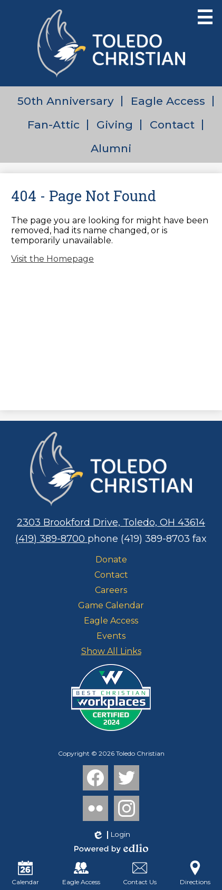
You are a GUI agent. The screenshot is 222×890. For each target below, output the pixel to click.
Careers (111, 590)
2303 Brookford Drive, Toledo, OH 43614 (111, 522)
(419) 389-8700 (51, 539)
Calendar (25, 873)
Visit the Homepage (52, 259)
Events (111, 636)
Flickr (94, 810)
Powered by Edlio (111, 848)
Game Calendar (111, 605)
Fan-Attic (53, 124)
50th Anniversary (65, 100)
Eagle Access (168, 100)
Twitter (126, 779)
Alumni (111, 148)
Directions (195, 873)
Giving (114, 124)
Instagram (126, 810)
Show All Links (111, 651)
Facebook (95, 779)
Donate (111, 560)
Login (111, 835)
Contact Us (140, 873)
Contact (172, 124)
